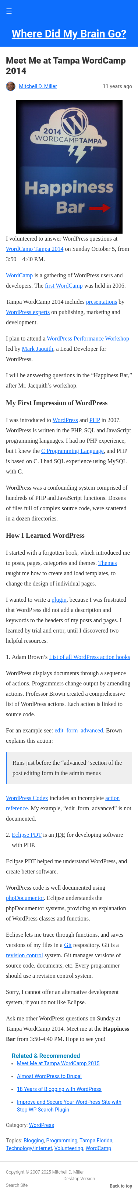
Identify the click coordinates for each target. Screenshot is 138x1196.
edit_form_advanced (78, 730)
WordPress (65, 420)
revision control (24, 955)
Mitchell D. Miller (38, 86)
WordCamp (19, 275)
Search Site (17, 1185)
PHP (94, 420)
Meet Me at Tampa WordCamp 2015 (58, 1063)
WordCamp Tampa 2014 (34, 249)
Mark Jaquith (37, 349)
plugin (59, 600)
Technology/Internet (29, 1148)
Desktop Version (79, 1178)
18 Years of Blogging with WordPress (59, 1089)
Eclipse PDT (27, 835)
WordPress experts (28, 312)
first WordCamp (64, 285)
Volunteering (69, 1148)
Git (67, 945)
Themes (107, 563)
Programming (61, 1140)
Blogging (34, 1140)
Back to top (121, 1186)
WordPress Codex (27, 798)
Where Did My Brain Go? (69, 34)
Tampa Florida (95, 1140)
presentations (101, 302)
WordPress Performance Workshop (88, 338)
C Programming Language (72, 451)
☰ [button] (9, 11)
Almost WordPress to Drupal (49, 1076)
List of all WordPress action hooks (89, 657)
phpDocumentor (25, 898)
